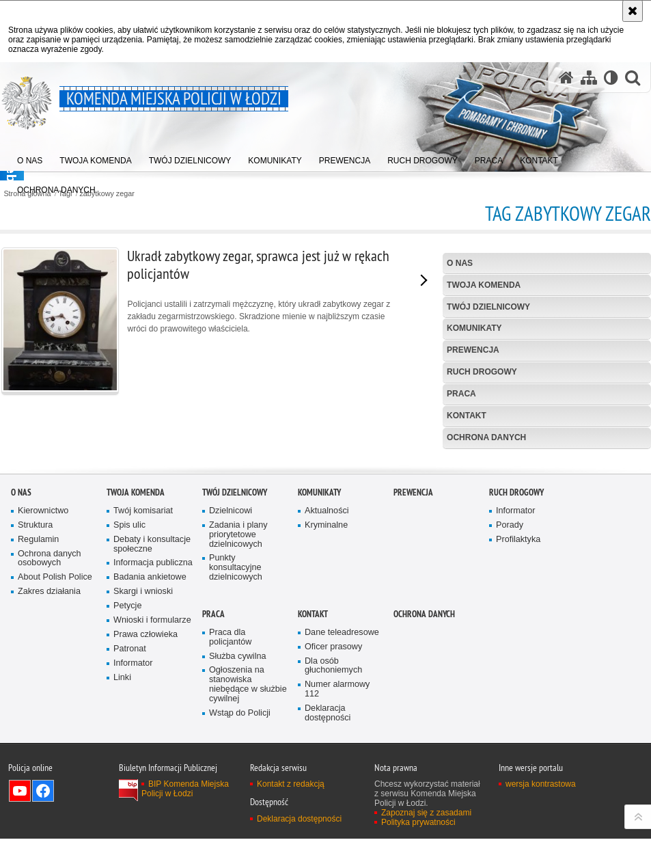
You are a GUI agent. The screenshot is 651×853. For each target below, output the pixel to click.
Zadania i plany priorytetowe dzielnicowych (238, 674)
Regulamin (38, 678)
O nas (460, 263)
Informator (133, 802)
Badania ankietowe (149, 716)
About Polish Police (55, 716)
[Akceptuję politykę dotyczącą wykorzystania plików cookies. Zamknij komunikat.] (632, 11)
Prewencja (473, 350)
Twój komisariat (143, 649)
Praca (461, 393)
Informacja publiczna (153, 702)
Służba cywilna (237, 795)
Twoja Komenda (484, 285)
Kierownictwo (43, 649)
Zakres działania (49, 731)
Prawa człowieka (145, 773)
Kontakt (466, 415)
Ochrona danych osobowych (49, 697)
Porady (509, 664)
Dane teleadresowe (342, 771)
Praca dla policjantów (230, 776)
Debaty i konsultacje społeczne (152, 683)
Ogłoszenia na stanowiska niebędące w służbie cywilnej (248, 824)
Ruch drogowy (482, 372)
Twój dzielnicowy (488, 307)
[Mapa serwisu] (589, 77)
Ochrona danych (486, 437)
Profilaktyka (518, 678)
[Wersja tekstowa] (611, 77)
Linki (122, 816)
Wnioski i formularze (152, 759)
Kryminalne (326, 664)
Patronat (129, 787)
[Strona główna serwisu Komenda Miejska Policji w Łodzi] (566, 77)
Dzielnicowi (230, 649)
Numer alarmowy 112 (337, 829)
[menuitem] (29, 157)
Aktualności (327, 649)
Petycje (127, 745)
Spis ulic (129, 664)
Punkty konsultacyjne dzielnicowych (235, 707)
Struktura (35, 664)
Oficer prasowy (333, 785)
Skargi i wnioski (143, 731)
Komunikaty (474, 328)
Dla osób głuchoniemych (333, 805)
